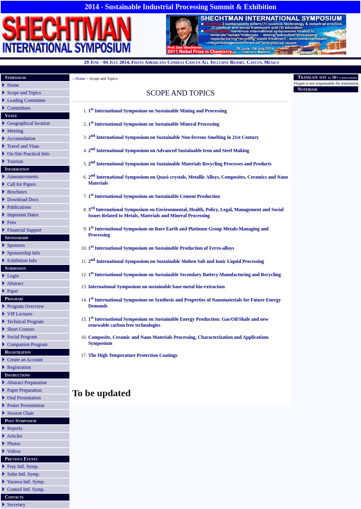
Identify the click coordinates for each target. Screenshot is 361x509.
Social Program (22, 337)
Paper (12, 291)
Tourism (15, 161)
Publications (19, 207)
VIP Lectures (19, 314)
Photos (13, 443)
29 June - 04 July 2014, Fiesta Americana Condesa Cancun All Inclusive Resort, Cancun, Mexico (181, 62)
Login (13, 276)
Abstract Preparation (27, 382)
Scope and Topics (24, 93)
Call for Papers (21, 184)
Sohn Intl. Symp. (23, 474)
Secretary (13, 504)
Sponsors (16, 245)
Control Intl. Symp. (26, 489)
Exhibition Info (22, 260)
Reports (11, 428)
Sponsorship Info (23, 253)
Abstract (15, 283)
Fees (11, 222)
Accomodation (21, 138)
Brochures (17, 192)
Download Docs (23, 199)
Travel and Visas (23, 146)
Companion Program (27, 344)
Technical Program (25, 321)
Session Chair (20, 413)
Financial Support (24, 230)
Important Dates (23, 215)
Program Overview (25, 306)
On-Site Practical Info (28, 154)
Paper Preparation (24, 390)
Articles (14, 436)
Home (13, 85)
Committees (18, 108)
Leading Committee (26, 100)
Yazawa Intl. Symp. (26, 482)
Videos (13, 451)
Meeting (15, 131)
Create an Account (25, 359)
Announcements (22, 176)
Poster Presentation (25, 405)
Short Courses (20, 329)
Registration (19, 367)
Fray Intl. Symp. (23, 466)
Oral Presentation (24, 398)
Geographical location (28, 123)
